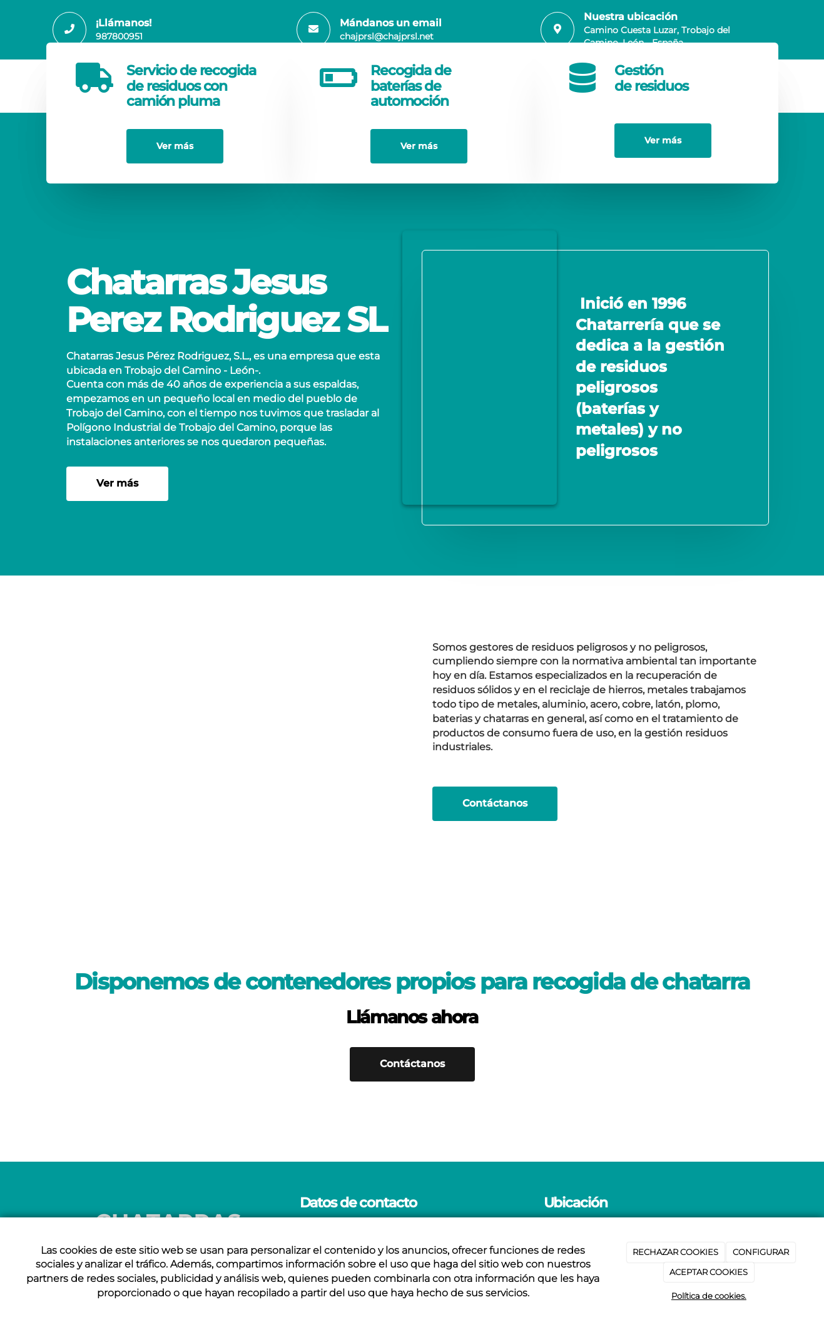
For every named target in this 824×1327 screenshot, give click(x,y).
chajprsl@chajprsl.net (387, 36)
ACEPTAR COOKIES (708, 1272)
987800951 (119, 36)
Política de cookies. (708, 1296)
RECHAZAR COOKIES (675, 1252)
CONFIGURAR (761, 1252)
